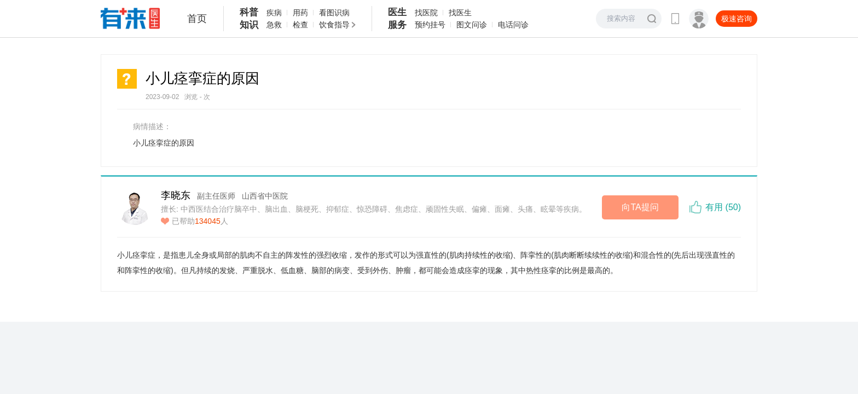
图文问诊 (471, 24)
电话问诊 (513, 24)
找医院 (426, 12)
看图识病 (334, 12)
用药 (300, 12)
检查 (300, 24)
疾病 (274, 12)
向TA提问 (640, 207)
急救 (274, 24)
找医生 (460, 12)
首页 (197, 18)
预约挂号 (430, 24)
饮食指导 (334, 24)
